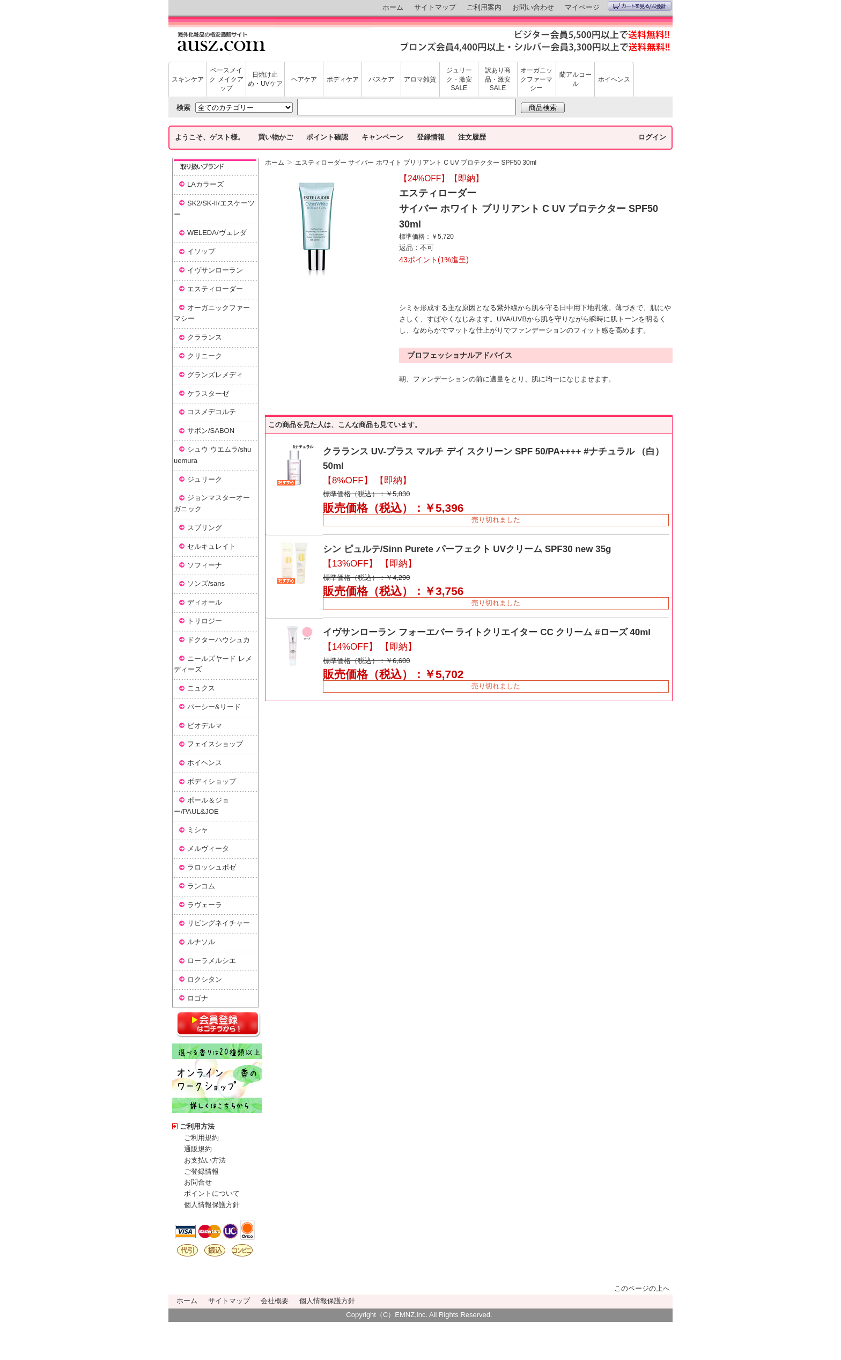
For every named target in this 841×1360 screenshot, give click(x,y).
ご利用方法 (197, 1126)
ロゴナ (197, 998)
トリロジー (204, 621)
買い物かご (275, 137)
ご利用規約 (201, 1138)
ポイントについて (212, 1193)
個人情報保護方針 (212, 1205)
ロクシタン (204, 979)
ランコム (201, 886)
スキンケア (188, 79)
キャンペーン (382, 137)
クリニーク (204, 356)
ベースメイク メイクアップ (226, 79)
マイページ (582, 7)
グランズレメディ (215, 375)
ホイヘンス (614, 79)
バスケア (381, 79)
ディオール (204, 602)
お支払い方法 (205, 1160)
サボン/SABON (210, 431)
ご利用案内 (484, 7)
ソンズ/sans (206, 583)
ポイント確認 (327, 137)
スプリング (204, 528)
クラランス (204, 337)
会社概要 (275, 1301)
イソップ (201, 251)
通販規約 (198, 1149)
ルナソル (201, 942)
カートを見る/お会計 (640, 6)
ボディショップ (211, 781)
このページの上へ (642, 1288)
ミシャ (197, 830)
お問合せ (198, 1182)
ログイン (652, 137)
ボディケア (343, 79)
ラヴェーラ (204, 905)
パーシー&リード (214, 707)
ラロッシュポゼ (211, 867)
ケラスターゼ (208, 393)
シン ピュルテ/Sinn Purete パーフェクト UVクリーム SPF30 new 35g (467, 549)
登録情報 (431, 137)
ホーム (392, 7)
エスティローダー (215, 289)
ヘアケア (304, 79)
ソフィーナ (204, 565)
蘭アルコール (575, 79)
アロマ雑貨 (420, 79)
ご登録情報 (201, 1171)
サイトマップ (435, 7)
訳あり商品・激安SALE (498, 79)
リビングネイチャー (218, 923)
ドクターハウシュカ (218, 640)
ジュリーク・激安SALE (459, 79)
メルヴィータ (208, 848)
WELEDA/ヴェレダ (217, 233)
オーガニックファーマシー (536, 79)
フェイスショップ (215, 744)
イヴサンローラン (215, 270)
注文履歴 (472, 137)
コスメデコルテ (211, 412)
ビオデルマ (204, 726)
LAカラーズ (205, 184)
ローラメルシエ (211, 961)
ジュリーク (204, 479)
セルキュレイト (211, 546)
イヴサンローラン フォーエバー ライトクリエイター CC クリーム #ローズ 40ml (487, 632)
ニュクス (201, 688)
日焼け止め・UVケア (265, 79)
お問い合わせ (533, 7)
